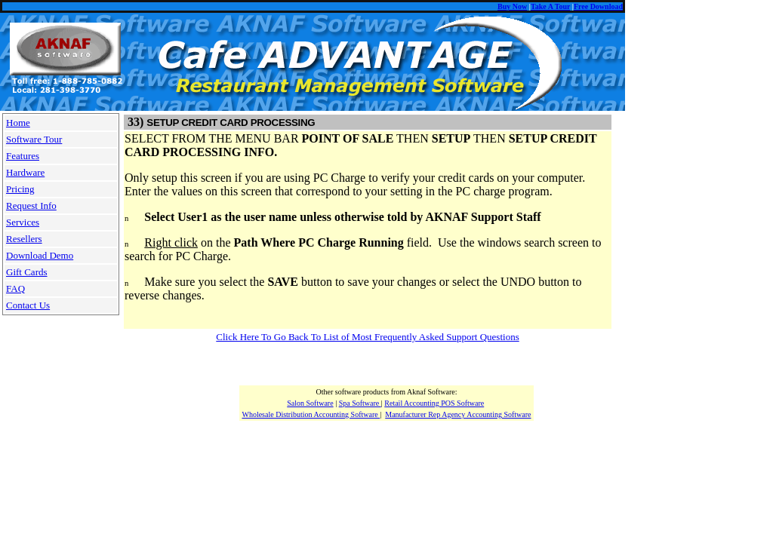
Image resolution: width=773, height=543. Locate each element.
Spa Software (360, 403)
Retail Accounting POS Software (434, 403)
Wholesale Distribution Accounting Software (311, 414)
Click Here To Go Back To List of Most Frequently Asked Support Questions (367, 336)
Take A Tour (550, 6)
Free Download (598, 6)
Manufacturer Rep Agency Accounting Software (458, 414)
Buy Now (512, 6)
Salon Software (310, 403)
